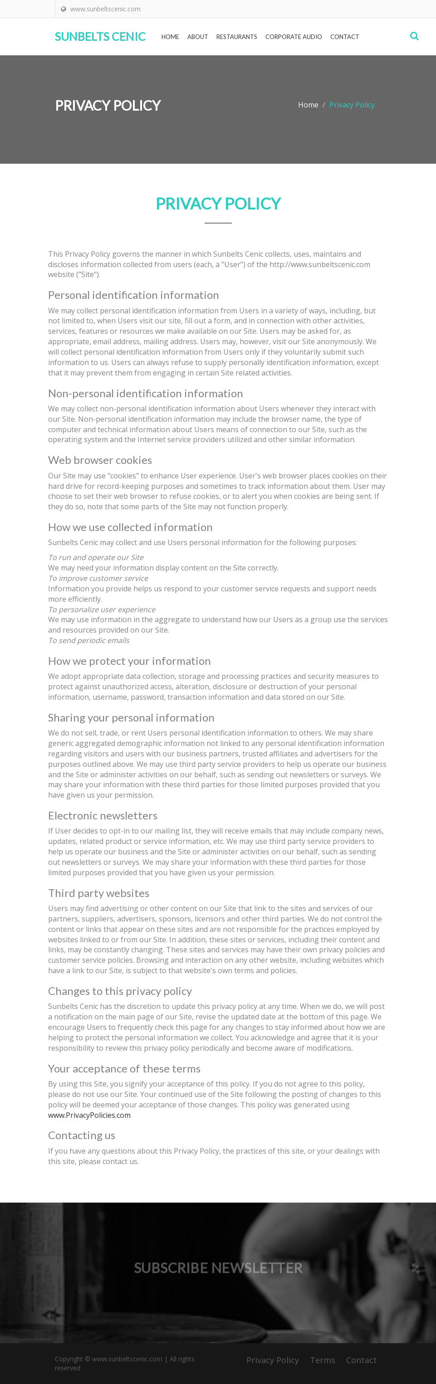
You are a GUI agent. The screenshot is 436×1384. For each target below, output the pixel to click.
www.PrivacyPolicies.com (89, 1115)
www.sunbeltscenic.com (126, 1359)
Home (170, 36)
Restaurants (236, 36)
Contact (344, 36)
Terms (322, 1360)
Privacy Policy (272, 1360)
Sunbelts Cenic (100, 36)
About (197, 36)
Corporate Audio (293, 36)
